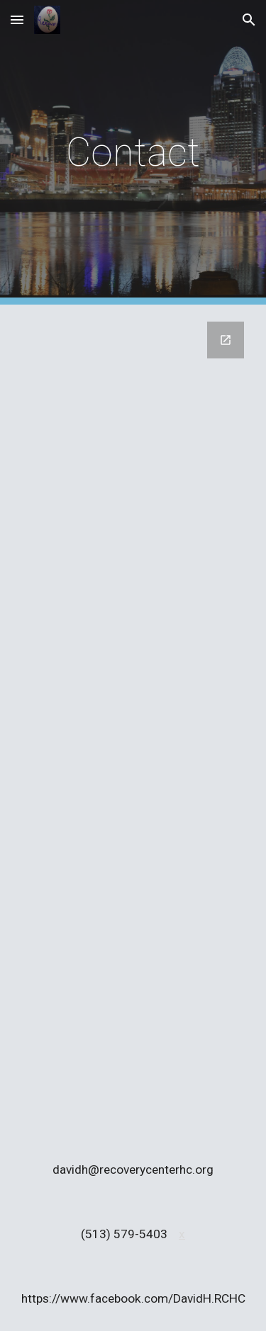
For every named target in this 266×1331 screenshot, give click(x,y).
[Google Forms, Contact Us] (133, 721)
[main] (133, 152)
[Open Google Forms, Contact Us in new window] (225, 340)
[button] (17, 19)
